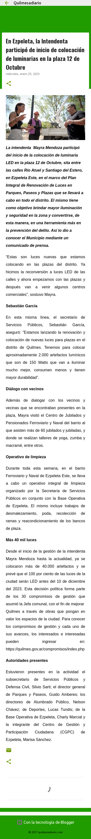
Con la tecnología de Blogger (45, 822)
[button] (9, 84)
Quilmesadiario (27, 3)
